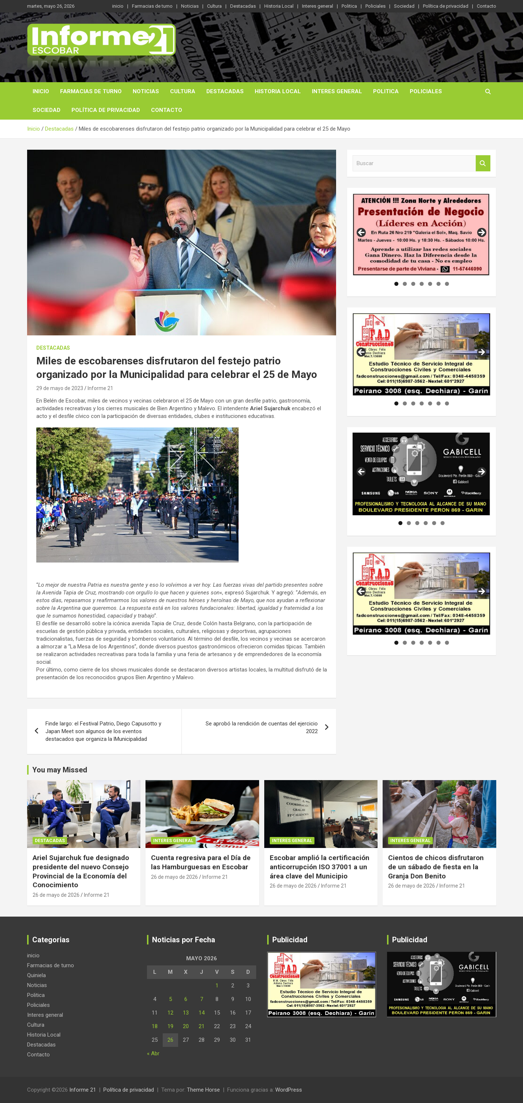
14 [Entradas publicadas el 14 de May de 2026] (202, 1012)
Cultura (214, 6)
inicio (118, 6)
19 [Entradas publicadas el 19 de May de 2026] (170, 1026)
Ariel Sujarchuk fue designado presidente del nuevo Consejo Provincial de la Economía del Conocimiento (81, 871)
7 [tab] (447, 284)
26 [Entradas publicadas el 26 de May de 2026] (170, 1040)
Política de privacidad (445, 6)
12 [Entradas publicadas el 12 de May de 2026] (170, 1012)
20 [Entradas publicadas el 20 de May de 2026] (186, 1026)
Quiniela (36, 975)
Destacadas (243, 6)
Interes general (317, 6)
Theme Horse (203, 1089)
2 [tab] (405, 284)
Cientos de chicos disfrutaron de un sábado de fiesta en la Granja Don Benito (436, 866)
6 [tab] (439, 284)
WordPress (288, 1089)
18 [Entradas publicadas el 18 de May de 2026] (155, 1026)
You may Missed (59, 769)
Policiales (375, 6)
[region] (422, 234)
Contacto (486, 6)
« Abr (153, 1053)
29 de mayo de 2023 (59, 388)
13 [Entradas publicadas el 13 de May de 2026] (186, 1012)
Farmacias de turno (152, 6)
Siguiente (481, 233)
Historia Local (279, 6)
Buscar (483, 163)
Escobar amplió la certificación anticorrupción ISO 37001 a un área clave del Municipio (319, 866)
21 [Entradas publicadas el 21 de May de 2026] (202, 1026)
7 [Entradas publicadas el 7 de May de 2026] (201, 999)
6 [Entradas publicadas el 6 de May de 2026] (185, 999)
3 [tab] (413, 284)
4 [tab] (422, 284)
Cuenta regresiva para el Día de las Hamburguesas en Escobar (201, 862)
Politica (349, 6)
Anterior (361, 233)
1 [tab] (396, 284)
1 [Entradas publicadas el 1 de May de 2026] (217, 985)
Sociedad (404, 6)
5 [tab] (430, 284)
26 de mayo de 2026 (56, 895)
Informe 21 (100, 388)
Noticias (190, 6)
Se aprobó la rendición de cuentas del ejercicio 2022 (262, 727)
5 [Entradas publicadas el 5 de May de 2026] (170, 999)
